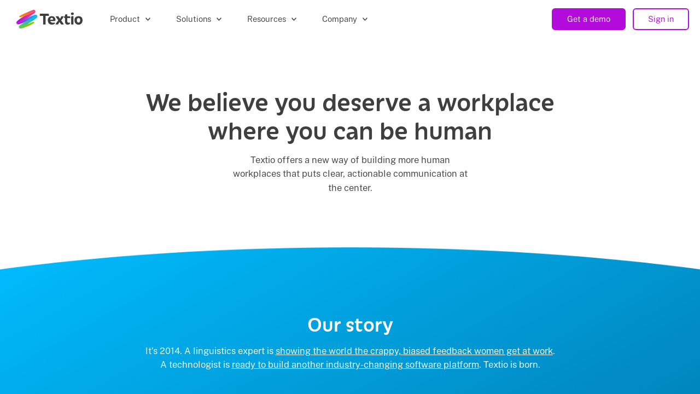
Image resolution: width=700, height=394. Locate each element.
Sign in (661, 19)
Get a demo (588, 19)
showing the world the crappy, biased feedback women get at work (414, 350)
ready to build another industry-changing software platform (355, 364)
